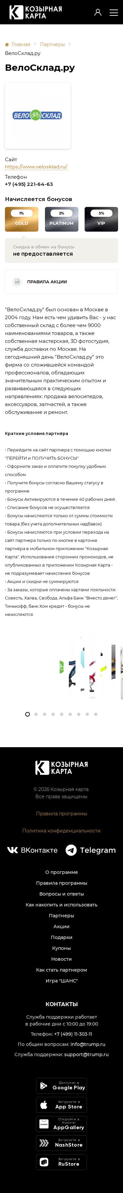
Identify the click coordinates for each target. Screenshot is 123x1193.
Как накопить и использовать (61, 905)
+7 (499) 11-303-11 (73, 1034)
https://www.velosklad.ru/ (36, 167)
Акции (61, 926)
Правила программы (61, 814)
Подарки (61, 937)
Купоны (61, 948)
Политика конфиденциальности (61, 831)
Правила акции (39, 282)
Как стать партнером (61, 970)
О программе (61, 872)
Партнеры (52, 44)
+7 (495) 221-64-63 (29, 184)
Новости (61, 959)
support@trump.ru (86, 1054)
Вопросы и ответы (61, 894)
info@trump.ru (88, 1044)
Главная (20, 44)
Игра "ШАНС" (62, 981)
